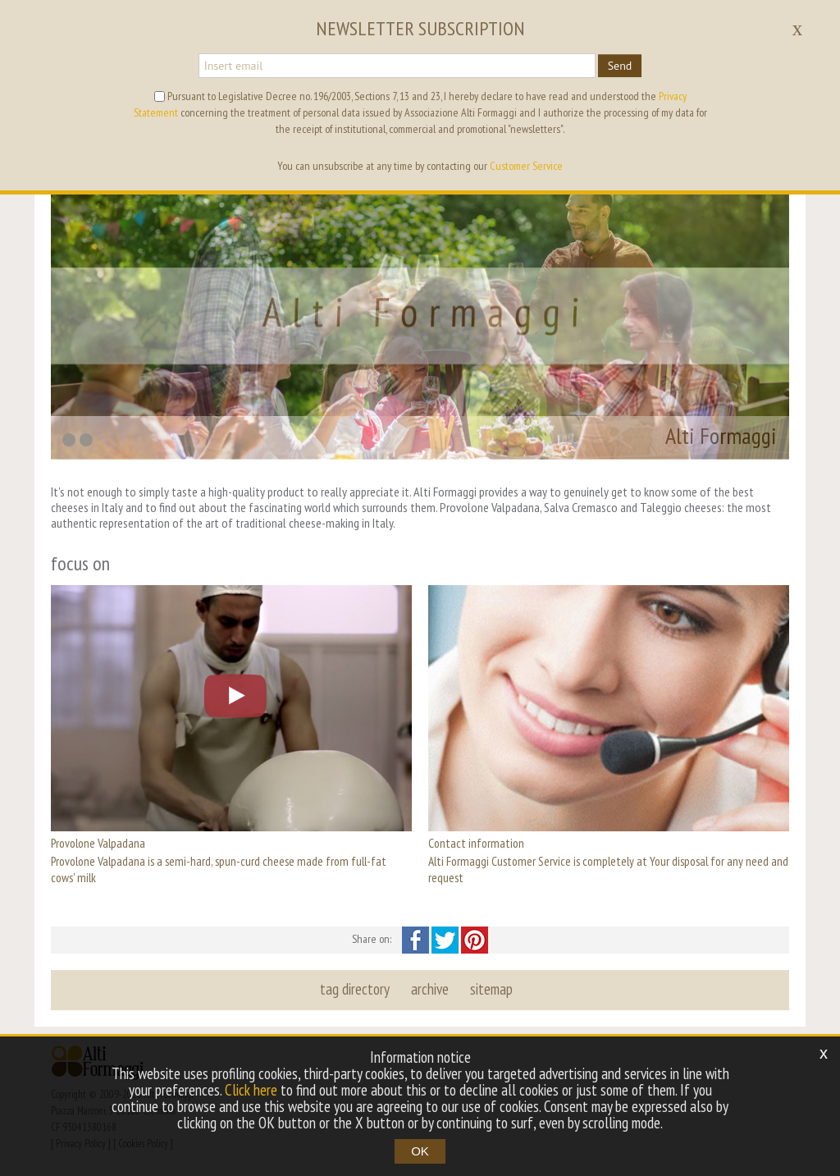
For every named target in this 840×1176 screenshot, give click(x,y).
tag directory (355, 989)
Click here (251, 1090)
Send (620, 65)
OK (420, 1151)
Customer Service (526, 165)
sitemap (491, 989)
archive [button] (430, 989)
